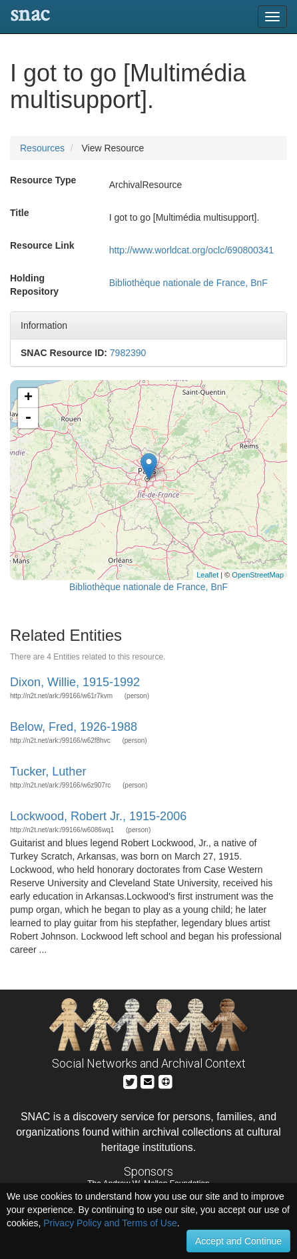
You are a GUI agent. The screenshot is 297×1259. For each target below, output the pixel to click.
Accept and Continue (238, 1241)
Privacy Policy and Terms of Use (109, 1223)
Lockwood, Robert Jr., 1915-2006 (98, 816)
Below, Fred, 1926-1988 (73, 727)
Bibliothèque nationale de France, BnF (188, 282)
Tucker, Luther (48, 771)
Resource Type (43, 180)
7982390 (128, 352)
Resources (42, 148)
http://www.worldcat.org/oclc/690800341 (191, 250)
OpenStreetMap (258, 575)
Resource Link (42, 245)
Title (19, 212)
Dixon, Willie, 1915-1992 (75, 682)
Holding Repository (34, 285)
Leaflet (207, 575)
